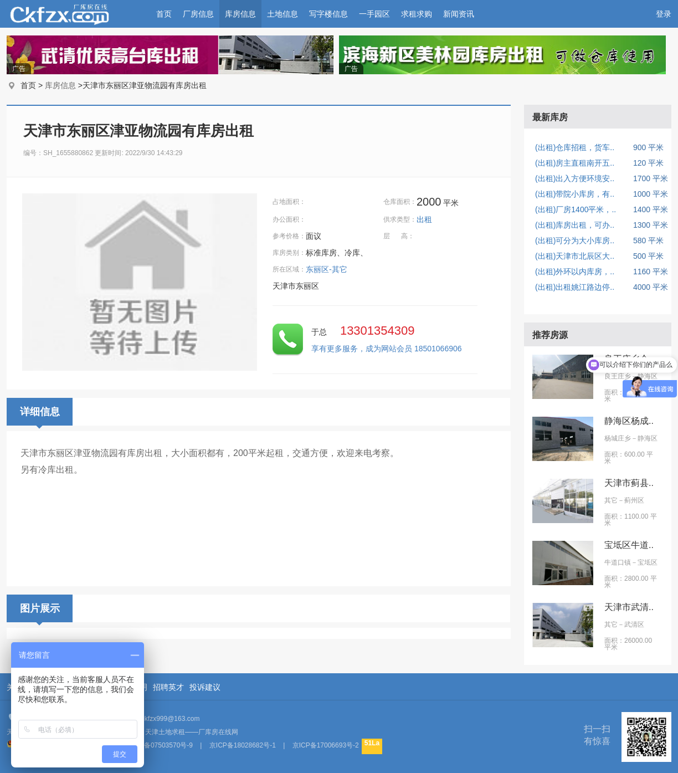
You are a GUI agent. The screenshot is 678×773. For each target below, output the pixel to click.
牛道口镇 (617, 562)
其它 (611, 500)
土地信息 (282, 13)
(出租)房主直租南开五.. (574, 162)
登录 (663, 13)
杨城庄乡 (617, 438)
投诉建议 (204, 687)
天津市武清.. (629, 607)
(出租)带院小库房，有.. (574, 194)
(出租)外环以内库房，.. (574, 271)
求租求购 (416, 13)
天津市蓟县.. (629, 483)
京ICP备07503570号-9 (159, 745)
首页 (164, 13)
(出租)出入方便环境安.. (574, 178)
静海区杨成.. (629, 421)
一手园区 (374, 13)
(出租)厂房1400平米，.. (575, 209)
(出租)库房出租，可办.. (574, 225)
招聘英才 (168, 687)
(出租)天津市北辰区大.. (574, 256)
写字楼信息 (328, 13)
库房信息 (240, 13)
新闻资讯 (458, 13)
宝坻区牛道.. (629, 545)
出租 (425, 219)
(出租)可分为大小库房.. (574, 240)
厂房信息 (198, 13)
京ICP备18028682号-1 (242, 745)
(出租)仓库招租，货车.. (574, 147)
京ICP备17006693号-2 (325, 745)
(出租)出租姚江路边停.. (574, 287)
